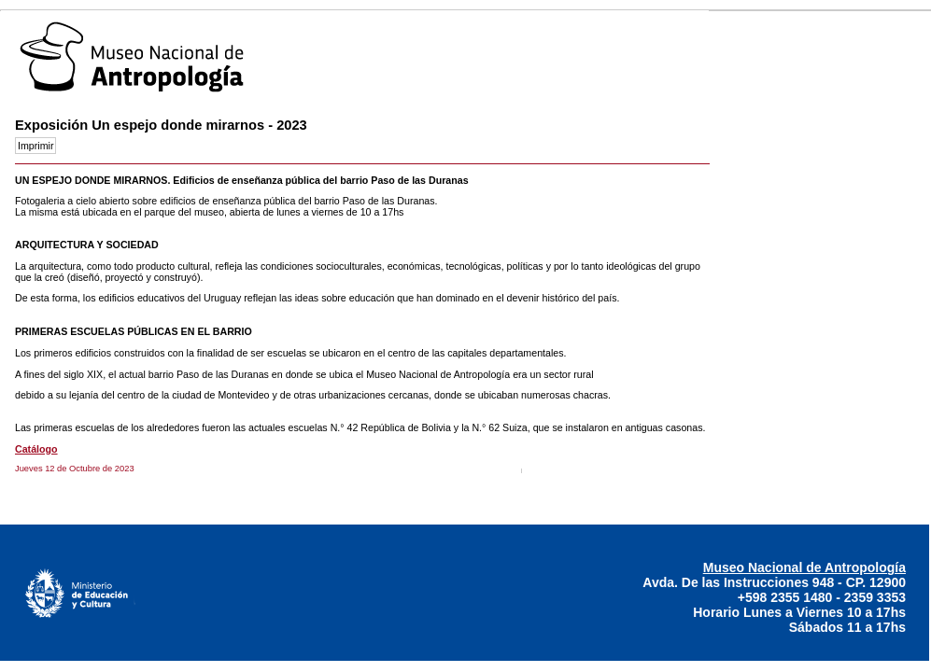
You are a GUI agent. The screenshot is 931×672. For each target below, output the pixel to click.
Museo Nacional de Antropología (804, 567)
